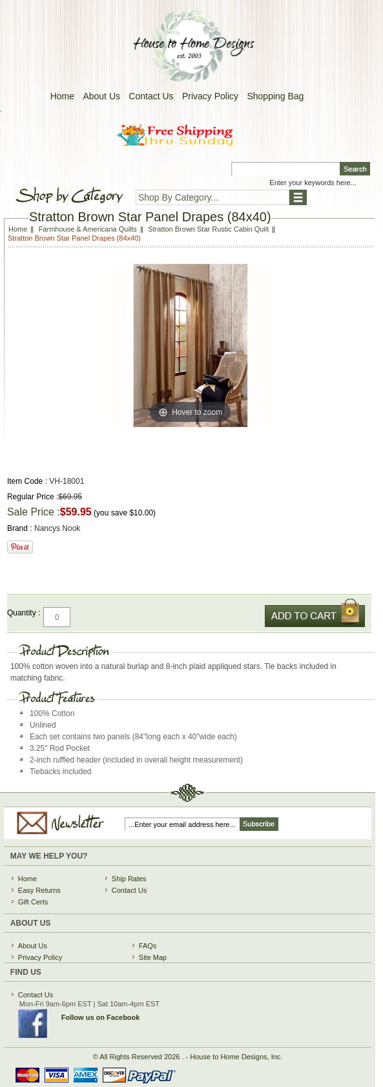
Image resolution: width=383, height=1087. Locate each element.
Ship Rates (129, 879)
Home (62, 96)
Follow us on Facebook (100, 1017)
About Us (101, 96)
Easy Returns (39, 890)
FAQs (148, 946)
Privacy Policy (210, 96)
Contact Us (151, 96)
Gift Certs (33, 902)
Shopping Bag (275, 96)
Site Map (153, 957)
